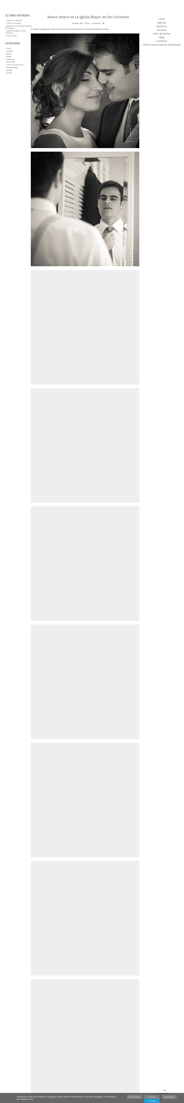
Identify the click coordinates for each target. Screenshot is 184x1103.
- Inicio (8, 48)
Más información (134, 1097)
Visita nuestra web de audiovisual (161, 44)
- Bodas (8, 56)
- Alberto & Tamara (13, 20)
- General (9, 51)
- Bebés (8, 54)
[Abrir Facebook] (158, 1090)
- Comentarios (95, 23)
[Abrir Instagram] (161, 1090)
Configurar (151, 1097)
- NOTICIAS (10, 62)
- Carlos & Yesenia (13, 23)
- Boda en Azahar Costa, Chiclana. (15, 32)
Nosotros (162, 26)
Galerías (161, 22)
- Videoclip (9, 59)
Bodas (87, 23)
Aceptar (152, 1101)
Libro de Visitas (161, 33)
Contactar (161, 41)
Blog (161, 37)
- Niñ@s (8, 70)
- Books (8, 73)
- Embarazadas (11, 67)
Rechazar (169, 1097)
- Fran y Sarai (11, 36)
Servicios (161, 30)
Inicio (162, 19)
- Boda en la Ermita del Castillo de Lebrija (18, 27)
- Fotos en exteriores (14, 65)
